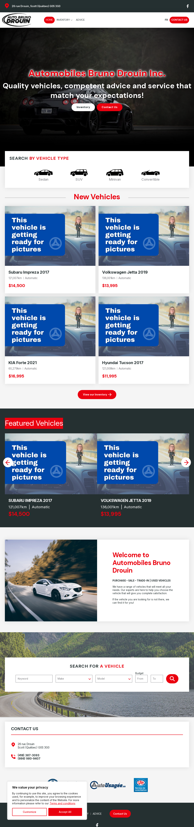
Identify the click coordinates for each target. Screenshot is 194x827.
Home (49, 19)
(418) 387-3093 (28, 755)
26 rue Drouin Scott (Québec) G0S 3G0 (33, 746)
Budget (150, 677)
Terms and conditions (62, 803)
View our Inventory (95, 394)
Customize (29, 811)
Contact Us (179, 19)
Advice (80, 19)
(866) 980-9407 (29, 758)
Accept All (65, 811)
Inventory (63, 19)
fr (166, 19)
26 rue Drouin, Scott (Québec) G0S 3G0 (36, 6)
